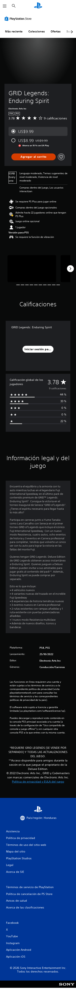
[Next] (70, 268)
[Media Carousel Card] (31, 268)
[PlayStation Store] (18, 18)
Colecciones (36, 31)
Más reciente (13, 31)
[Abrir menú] (4, 6)
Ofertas (56, 31)
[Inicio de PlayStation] (38, 5)
